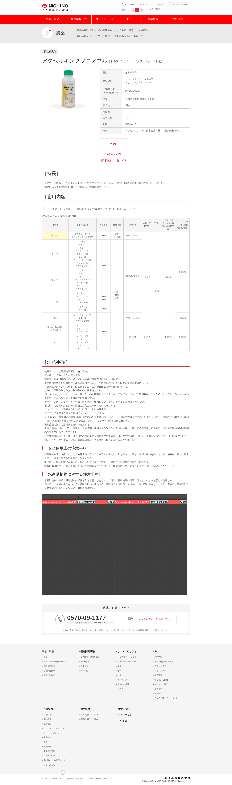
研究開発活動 (79, 19)
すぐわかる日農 (161, 680)
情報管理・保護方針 (75, 779)
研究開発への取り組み (90, 657)
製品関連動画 (105, 30)
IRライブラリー (161, 666)
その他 (120, 689)
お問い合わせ (130, 4)
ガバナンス (122, 680)
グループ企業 (49, 755)
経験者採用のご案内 (89, 719)
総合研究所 (85, 661)
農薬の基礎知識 (85, 30)
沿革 (45, 742)
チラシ (113, 143)
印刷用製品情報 (113, 153)
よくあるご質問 (125, 30)
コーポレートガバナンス (54, 728)
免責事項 (158, 693)
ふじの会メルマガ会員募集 (129, 36)
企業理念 (47, 724)
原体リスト (85, 666)
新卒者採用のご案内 (89, 714)
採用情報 (177, 19)
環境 (119, 671)
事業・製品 (52, 19)
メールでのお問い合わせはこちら (152, 619)
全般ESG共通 (123, 684)
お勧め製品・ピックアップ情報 (93, 36)
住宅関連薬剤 (49, 671)
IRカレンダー (160, 671)
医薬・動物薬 (49, 675)
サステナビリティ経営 (127, 661)
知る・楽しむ (49, 765)
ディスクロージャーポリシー (166, 698)
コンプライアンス (51, 733)
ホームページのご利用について (101, 779)
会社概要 (47, 719)
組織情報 (47, 746)
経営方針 (158, 657)
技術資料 (143, 30)
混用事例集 (106, 160)
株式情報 (158, 675)
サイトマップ (158, 4)
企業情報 (153, 19)
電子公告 (158, 689)
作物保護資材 (49, 666)
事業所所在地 (49, 751)
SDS (123, 160)
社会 (119, 675)
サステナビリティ (103, 19)
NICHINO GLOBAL (180, 4)
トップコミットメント (127, 657)
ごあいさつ (48, 714)
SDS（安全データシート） (55, 661)
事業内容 (47, 737)
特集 (119, 666)
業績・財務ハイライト (164, 661)
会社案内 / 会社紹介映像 (55, 760)
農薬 (45, 657)
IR (128, 19)
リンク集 (122, 721)
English (144, 4)
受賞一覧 (84, 671)
